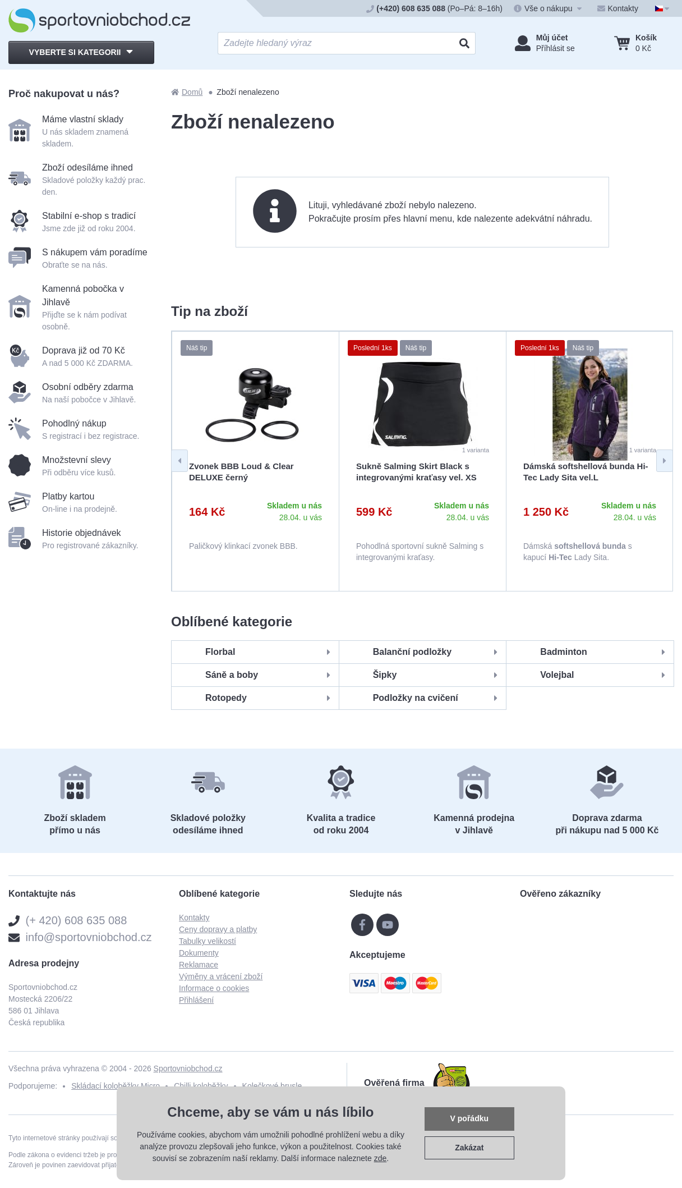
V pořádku (469, 1118)
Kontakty (194, 917)
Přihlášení (196, 1000)
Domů (186, 92)
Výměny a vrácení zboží (220, 976)
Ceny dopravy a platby (218, 929)
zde (380, 1158)
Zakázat (469, 1147)
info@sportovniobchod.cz (89, 937)
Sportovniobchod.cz (188, 1068)
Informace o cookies (214, 988)
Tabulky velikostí (207, 941)
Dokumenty (199, 952)
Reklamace (198, 964)
